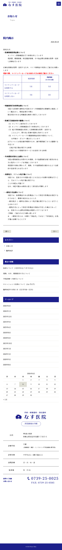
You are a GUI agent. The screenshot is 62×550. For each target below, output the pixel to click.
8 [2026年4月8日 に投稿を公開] (23, 384)
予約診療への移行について (13, 279)
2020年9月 (7, 359)
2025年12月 (7, 316)
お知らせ (9, 246)
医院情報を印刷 (31, 424)
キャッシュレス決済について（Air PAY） (19, 284)
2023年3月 (7, 349)
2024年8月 (7, 333)
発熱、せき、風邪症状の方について (16, 273)
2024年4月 (7, 338)
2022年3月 (7, 354)
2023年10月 (7, 343)
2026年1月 (7, 311)
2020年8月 (7, 365)
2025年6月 (7, 327)
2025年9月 (7, 322)
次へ (55, 231)
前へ (7, 231)
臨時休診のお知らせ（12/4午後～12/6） (18, 289)
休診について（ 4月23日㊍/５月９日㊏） (18, 268)
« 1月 (5, 399)
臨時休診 (9, 251)
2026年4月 (7, 306)
